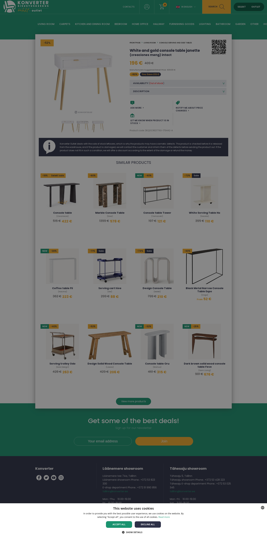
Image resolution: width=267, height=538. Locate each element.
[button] (133, 532)
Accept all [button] (119, 524)
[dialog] (133, 269)
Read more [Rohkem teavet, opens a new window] (164, 517)
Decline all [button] (148, 524)
